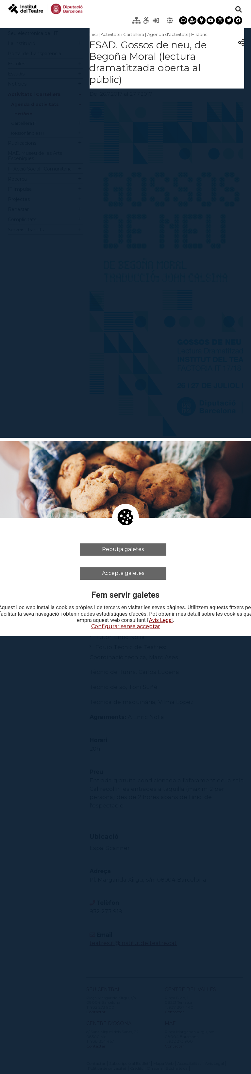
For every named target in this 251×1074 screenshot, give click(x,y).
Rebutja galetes (123, 549)
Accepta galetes (123, 573)
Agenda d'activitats (167, 34)
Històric (199, 34)
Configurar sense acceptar (125, 626)
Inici (94, 34)
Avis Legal (161, 620)
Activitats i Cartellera (122, 34)
